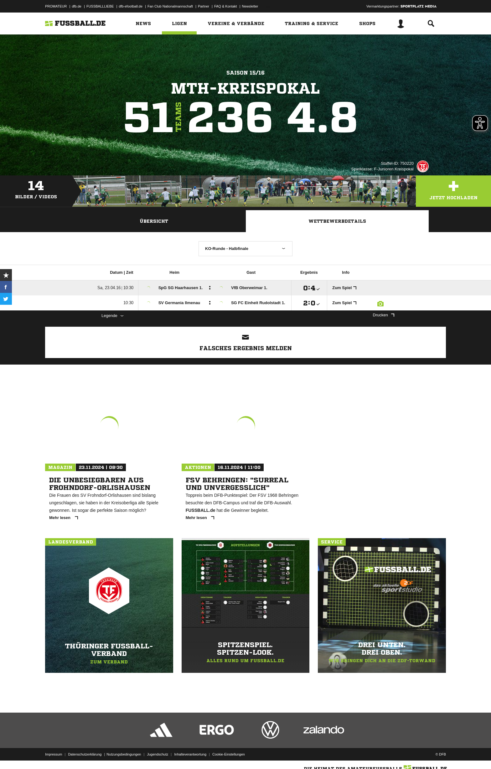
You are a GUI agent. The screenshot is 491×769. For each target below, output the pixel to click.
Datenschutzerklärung (84, 754)
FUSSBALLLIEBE (100, 6)
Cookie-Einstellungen (228, 754)
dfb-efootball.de (130, 6)
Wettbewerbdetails (337, 221)
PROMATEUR (56, 6)
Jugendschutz (157, 754)
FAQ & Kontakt (225, 6)
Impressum (53, 754)
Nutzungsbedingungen (123, 754)
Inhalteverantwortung (190, 754)
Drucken (383, 315)
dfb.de (76, 6)
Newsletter (250, 6)
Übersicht (154, 221)
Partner (203, 6)
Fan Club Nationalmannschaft (170, 6)
